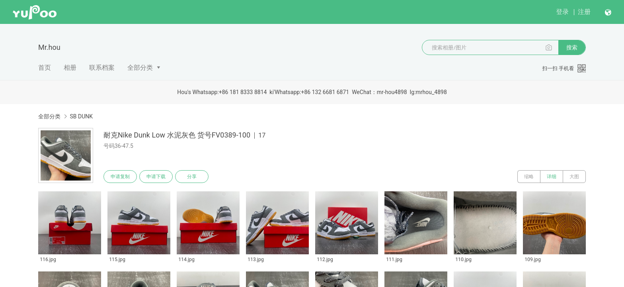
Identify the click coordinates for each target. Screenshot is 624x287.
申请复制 (120, 176)
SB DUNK (81, 116)
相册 (70, 67)
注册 (584, 12)
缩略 (529, 176)
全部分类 (140, 67)
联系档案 (102, 67)
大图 (574, 176)
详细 (551, 176)
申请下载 (156, 176)
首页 (44, 67)
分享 (192, 176)
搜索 (571, 47)
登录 (562, 12)
